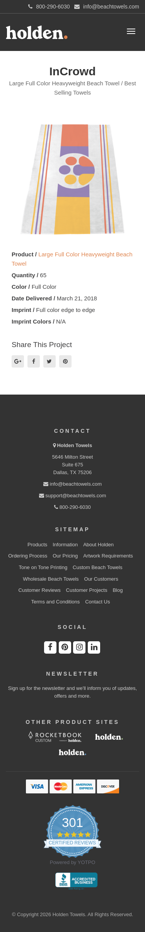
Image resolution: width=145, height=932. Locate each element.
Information (65, 544)
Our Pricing (65, 556)
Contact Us (97, 602)
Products (37, 544)
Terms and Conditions (55, 602)
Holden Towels (74, 445)
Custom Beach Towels (97, 567)
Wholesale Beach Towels (50, 579)
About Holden (98, 544)
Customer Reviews (40, 590)
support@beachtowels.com (72, 495)
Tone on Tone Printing (43, 567)
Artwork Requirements (108, 556)
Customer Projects (86, 590)
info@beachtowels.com (72, 484)
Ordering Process (27, 556)
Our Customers (101, 579)
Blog (118, 590)
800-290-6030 (72, 507)
